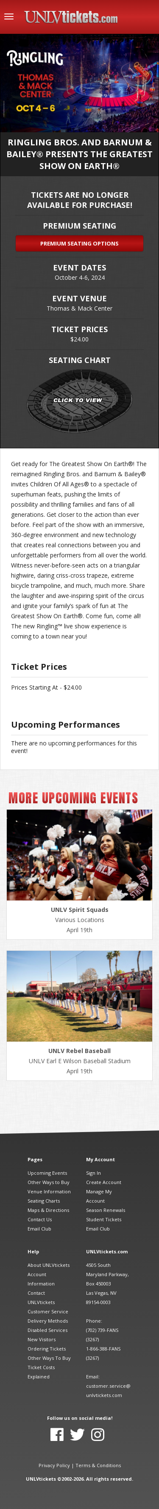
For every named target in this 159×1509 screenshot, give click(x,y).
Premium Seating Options (79, 243)
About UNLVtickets (49, 1265)
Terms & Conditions (98, 1465)
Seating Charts (44, 1201)
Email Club (39, 1228)
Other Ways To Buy (49, 1358)
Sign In (93, 1173)
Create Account (103, 1182)
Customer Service (48, 1311)
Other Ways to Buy (49, 1182)
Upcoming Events (47, 1173)
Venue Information (49, 1191)
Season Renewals (105, 1210)
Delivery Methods (48, 1321)
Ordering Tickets (47, 1348)
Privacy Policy (54, 1465)
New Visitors (42, 1339)
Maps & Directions (48, 1210)
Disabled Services (47, 1330)
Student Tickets (103, 1219)
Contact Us (40, 1219)
